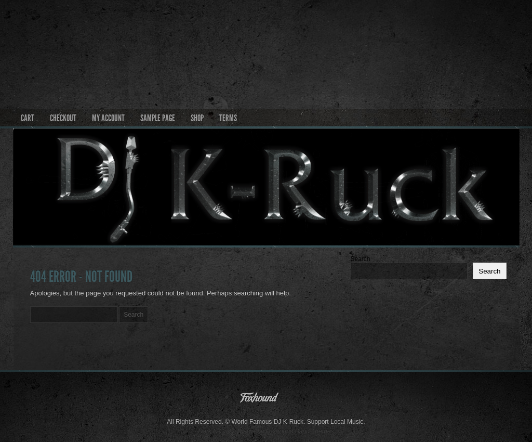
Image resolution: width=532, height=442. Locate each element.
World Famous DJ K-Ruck (266, 47)
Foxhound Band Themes (299, 431)
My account (108, 118)
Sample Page (157, 118)
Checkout (63, 118)
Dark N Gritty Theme (227, 431)
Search (360, 259)
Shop (197, 118)
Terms (228, 118)
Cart (27, 118)
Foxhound (266, 400)
